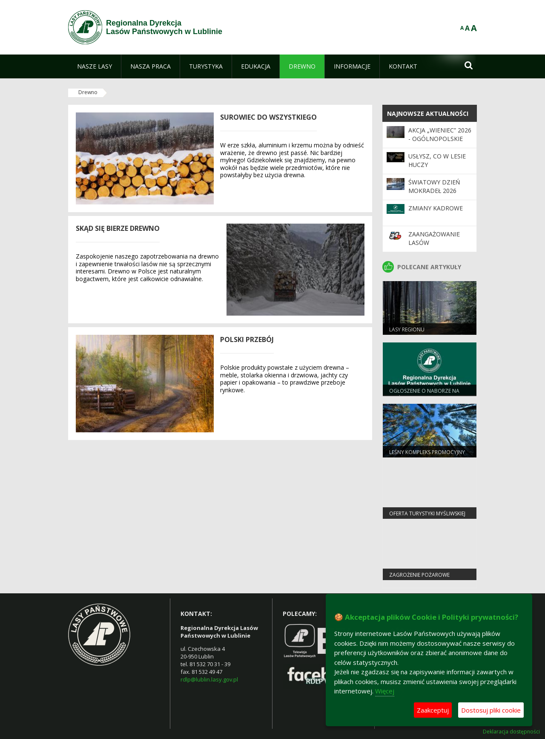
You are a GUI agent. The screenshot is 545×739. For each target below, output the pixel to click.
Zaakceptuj (433, 710)
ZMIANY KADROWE (435, 208)
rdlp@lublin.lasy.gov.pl (209, 679)
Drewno (88, 92)
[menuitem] (94, 66)
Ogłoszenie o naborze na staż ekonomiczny (424, 394)
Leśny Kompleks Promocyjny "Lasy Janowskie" (427, 456)
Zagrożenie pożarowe (419, 574)
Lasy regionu (407, 329)
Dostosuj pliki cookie (491, 710)
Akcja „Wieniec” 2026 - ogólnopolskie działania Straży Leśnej (439, 143)
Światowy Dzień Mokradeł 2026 (434, 186)
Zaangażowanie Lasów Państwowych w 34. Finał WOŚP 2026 (440, 247)
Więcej (384, 691)
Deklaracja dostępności (511, 732)
